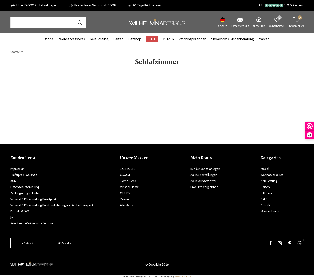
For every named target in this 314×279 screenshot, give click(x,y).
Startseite (16, 52)
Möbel (49, 39)
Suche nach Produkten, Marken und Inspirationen (80, 22)
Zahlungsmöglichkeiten (25, 193)
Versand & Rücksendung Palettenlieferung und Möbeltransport (51, 205)
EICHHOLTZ (127, 169)
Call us (27, 243)
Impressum (17, 169)
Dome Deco (128, 181)
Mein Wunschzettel (203, 181)
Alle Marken (127, 205)
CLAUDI (125, 175)
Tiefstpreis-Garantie (23, 175)
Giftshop (134, 39)
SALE (152, 39)
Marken (264, 39)
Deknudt (126, 199)
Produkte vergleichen (204, 187)
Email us (64, 243)
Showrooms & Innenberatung (232, 39)
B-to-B (168, 39)
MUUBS (125, 193)
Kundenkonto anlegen (205, 169)
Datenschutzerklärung (24, 187)
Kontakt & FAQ (19, 211)
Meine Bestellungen (203, 175)
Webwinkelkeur (183, 276)
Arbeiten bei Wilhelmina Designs (31, 223)
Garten (118, 39)
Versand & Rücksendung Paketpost (33, 199)
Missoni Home (129, 187)
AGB (13, 181)
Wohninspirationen (192, 39)
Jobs (13, 217)
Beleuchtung (99, 39)
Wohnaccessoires (72, 39)
